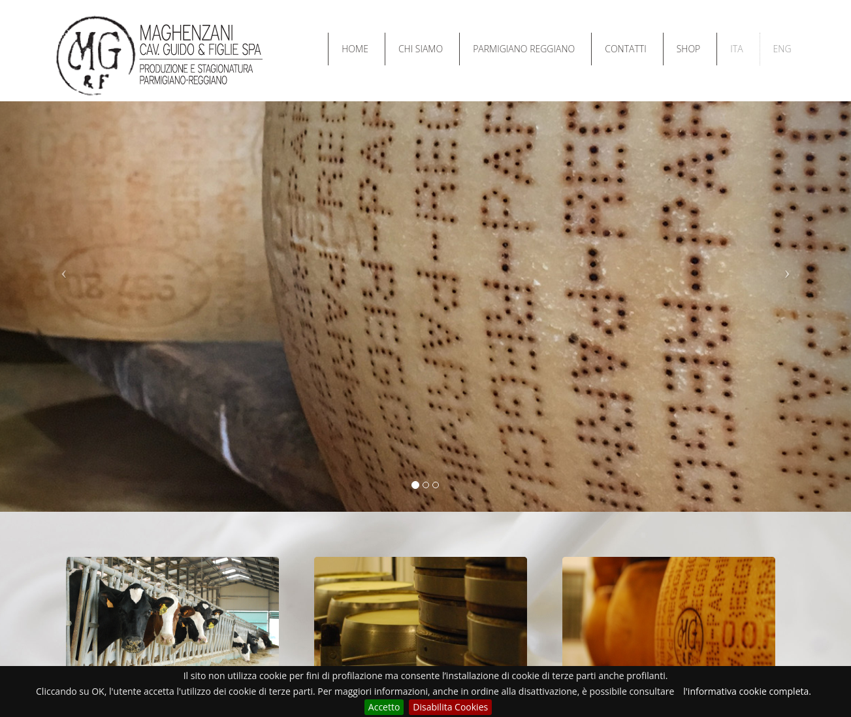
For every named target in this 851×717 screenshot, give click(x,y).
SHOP (689, 48)
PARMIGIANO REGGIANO (524, 48)
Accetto (384, 707)
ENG (782, 48)
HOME (355, 48)
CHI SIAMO (420, 48)
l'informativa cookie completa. (747, 691)
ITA (736, 48)
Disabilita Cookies (450, 707)
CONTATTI (625, 48)
